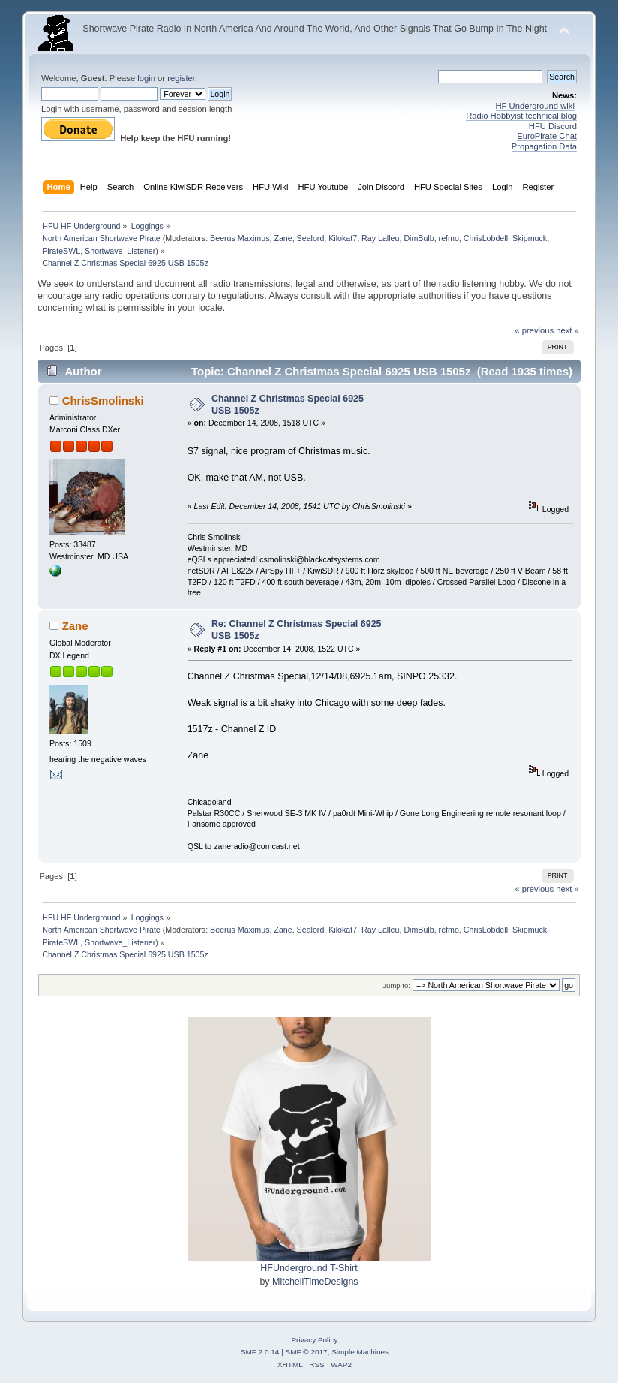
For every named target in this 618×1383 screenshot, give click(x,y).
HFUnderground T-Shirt (308, 1268)
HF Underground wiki (535, 105)
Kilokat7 (342, 238)
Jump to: (396, 985)
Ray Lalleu (380, 238)
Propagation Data (544, 146)
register (181, 78)
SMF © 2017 (307, 1352)
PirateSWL (61, 250)
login (146, 78)
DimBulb (419, 238)
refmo (449, 238)
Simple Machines (360, 1352)
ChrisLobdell (486, 238)
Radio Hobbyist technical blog (521, 115)
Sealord (311, 238)
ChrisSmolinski (103, 400)
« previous (534, 330)
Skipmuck (529, 238)
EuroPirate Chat (547, 135)
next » (567, 330)
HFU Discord (553, 126)
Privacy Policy (314, 1340)
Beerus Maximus (239, 238)
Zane (283, 238)
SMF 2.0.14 (260, 1352)
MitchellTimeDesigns (315, 1281)
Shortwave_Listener (120, 250)
